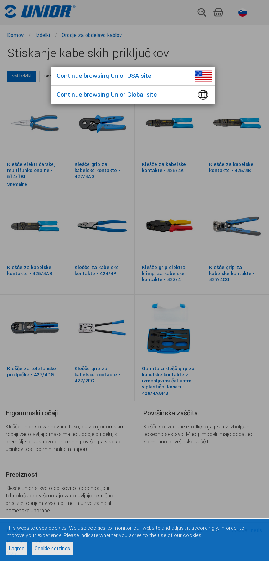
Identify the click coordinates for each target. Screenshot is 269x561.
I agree (17, 548)
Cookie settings (52, 548)
